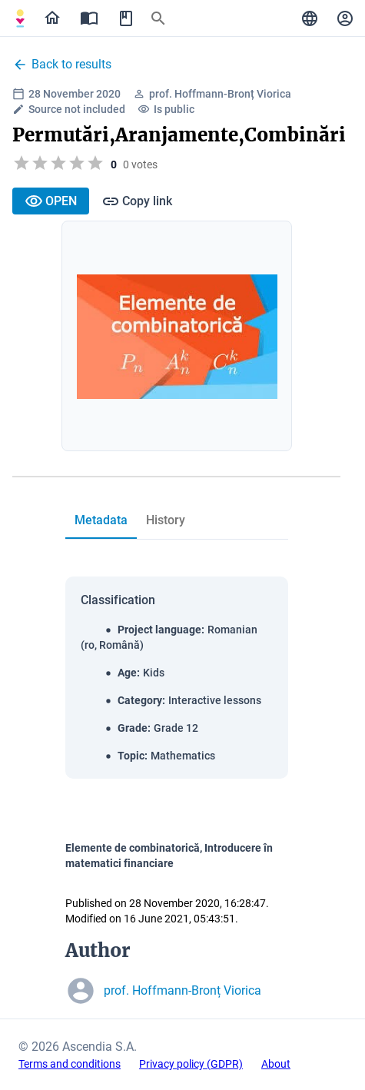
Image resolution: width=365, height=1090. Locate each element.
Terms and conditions (69, 1064)
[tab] (101, 520)
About (275, 1064)
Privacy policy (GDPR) (191, 1064)
